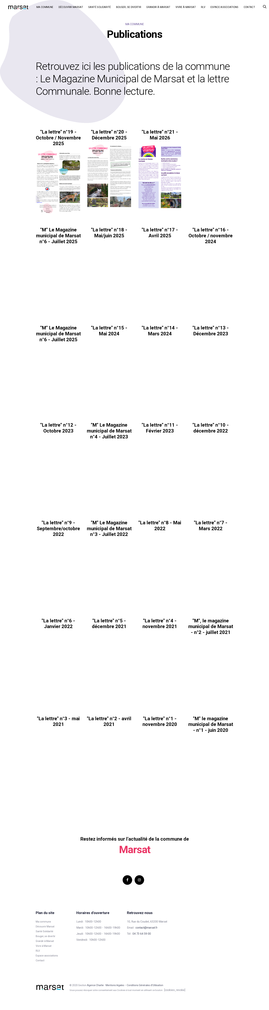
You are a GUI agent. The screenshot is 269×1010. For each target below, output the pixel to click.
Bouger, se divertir (45, 936)
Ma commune (43, 921)
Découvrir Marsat (45, 926)
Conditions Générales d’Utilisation (145, 985)
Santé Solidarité (44, 931)
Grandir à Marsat (45, 941)
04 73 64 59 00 (142, 933)
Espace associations (47, 955)
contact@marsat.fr (146, 927)
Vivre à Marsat (44, 946)
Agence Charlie (95, 985)
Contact (40, 960)
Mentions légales (115, 985)
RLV (38, 950)
